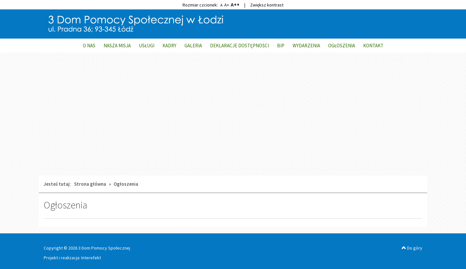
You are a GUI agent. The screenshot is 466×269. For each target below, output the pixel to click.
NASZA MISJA (117, 45)
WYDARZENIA (306, 45)
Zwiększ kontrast (266, 5)
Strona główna (90, 184)
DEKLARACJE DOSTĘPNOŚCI (239, 45)
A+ (226, 5)
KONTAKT (373, 45)
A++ (235, 4)
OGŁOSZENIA (341, 45)
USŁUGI (146, 45)
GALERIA (193, 45)
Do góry (412, 248)
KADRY (169, 45)
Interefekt (91, 258)
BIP (280, 45)
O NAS (89, 45)
